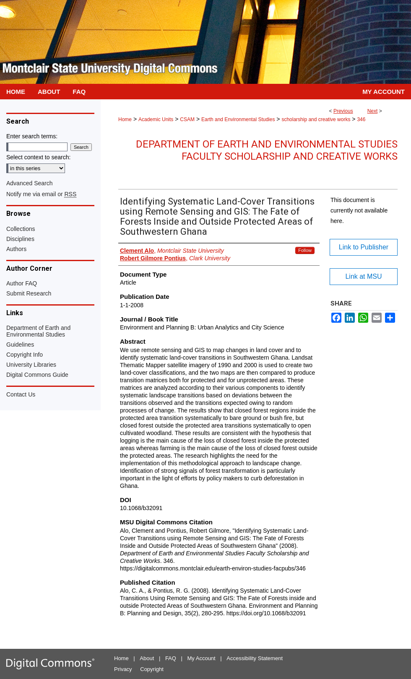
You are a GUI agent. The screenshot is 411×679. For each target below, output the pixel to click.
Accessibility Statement (254, 658)
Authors (16, 249)
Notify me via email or (41, 194)
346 (361, 119)
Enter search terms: (31, 136)
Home (125, 119)
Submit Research (28, 293)
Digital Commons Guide (37, 374)
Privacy (123, 669)
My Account (201, 658)
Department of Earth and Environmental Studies (38, 331)
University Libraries (31, 364)
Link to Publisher (363, 247)
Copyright (152, 669)
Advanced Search (29, 183)
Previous (343, 111)
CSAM (187, 119)
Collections (20, 228)
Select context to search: (38, 157)
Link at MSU (363, 276)
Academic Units (155, 119)
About (147, 658)
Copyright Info (24, 354)
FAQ (170, 658)
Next (372, 111)
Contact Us (20, 394)
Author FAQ (21, 283)
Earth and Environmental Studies (238, 119)
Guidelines (20, 344)
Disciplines (20, 239)
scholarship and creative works (315, 119)
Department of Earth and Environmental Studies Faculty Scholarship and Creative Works (267, 150)
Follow (305, 250)
